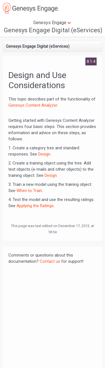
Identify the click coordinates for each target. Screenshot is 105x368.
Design (44, 154)
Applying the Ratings (35, 205)
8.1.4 (91, 61)
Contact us (50, 261)
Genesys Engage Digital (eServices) (53, 30)
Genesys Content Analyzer (32, 105)
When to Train (29, 190)
